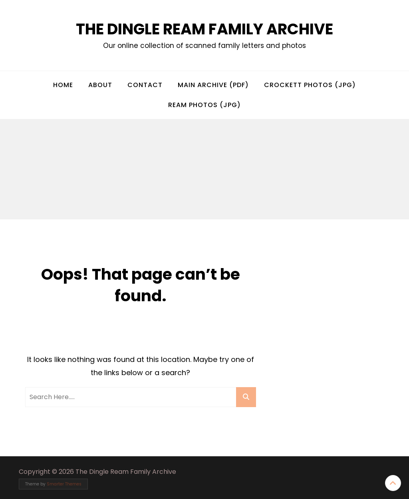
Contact (145, 84)
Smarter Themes (64, 484)
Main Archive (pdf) (213, 84)
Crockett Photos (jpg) (310, 84)
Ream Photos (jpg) (204, 104)
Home (63, 84)
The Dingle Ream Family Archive (204, 29)
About (100, 84)
